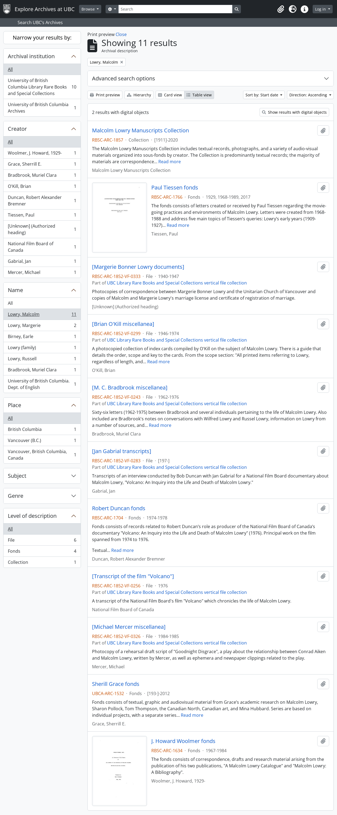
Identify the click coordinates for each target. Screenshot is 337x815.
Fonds (42, 552)
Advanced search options (123, 78)
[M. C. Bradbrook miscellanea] (130, 387)
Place (14, 405)
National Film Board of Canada (42, 247)
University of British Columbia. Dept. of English (42, 384)
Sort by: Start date (262, 94)
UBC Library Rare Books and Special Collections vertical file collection (177, 283)
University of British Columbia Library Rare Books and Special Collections (42, 86)
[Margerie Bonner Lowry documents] (138, 267)
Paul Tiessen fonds (174, 187)
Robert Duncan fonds (118, 508)
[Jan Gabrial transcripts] (121, 451)
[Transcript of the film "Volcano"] (133, 576)
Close (121, 34)
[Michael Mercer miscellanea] (129, 627)
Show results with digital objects (294, 112)
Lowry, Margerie (42, 326)
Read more (169, 162)
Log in (321, 9)
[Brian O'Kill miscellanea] (123, 324)
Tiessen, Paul (42, 216)
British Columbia (42, 430)
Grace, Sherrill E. (42, 165)
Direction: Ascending (308, 94)
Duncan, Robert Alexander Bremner (42, 200)
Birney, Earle (42, 337)
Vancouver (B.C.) (42, 441)
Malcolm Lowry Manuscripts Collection (140, 130)
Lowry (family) (42, 348)
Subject (17, 475)
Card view (170, 94)
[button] (281, 9)
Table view (199, 94)
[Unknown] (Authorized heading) (42, 229)
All (10, 69)
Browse (88, 9)
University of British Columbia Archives (42, 108)
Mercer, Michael (42, 273)
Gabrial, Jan (42, 262)
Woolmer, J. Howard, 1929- (42, 154)
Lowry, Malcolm (42, 315)
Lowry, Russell (42, 359)
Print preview (105, 94)
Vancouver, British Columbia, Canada (42, 455)
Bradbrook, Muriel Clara (42, 176)
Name (15, 290)
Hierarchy (139, 94)
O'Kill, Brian (42, 187)
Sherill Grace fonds (115, 684)
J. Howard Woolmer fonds (183, 741)
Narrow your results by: (42, 37)
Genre (15, 495)
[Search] (175, 9)
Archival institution (31, 56)
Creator (17, 128)
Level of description (32, 515)
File (42, 541)
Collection (42, 563)
